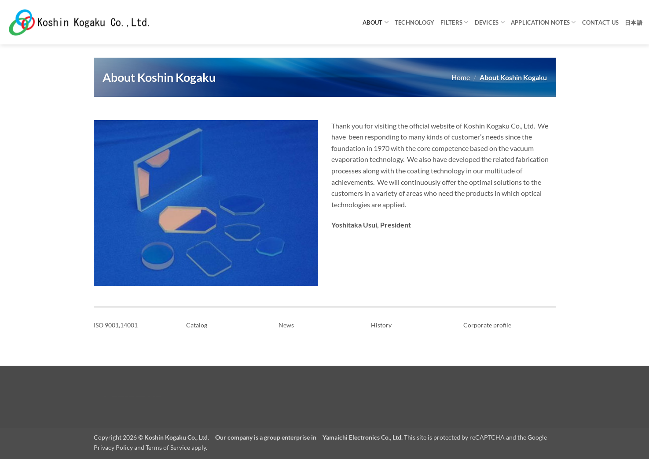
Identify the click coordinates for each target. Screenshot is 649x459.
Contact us (600, 22)
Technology (415, 22)
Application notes (543, 22)
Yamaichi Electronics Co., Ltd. (363, 437)
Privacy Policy (113, 447)
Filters (454, 22)
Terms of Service (168, 447)
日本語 (633, 22)
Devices (490, 22)
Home (460, 77)
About (376, 22)
